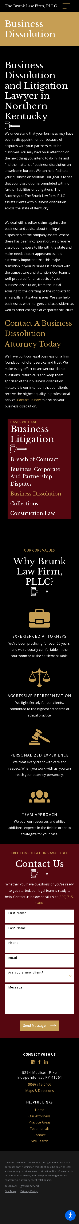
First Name (17, 913)
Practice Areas (40, 1122)
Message (15, 987)
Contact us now (29, 400)
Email (12, 958)
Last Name (17, 928)
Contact (40, 1135)
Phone (13, 943)
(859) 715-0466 (39, 1084)
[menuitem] (39, 459)
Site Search (39, 1141)
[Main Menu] (66, 6)
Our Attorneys (39, 1116)
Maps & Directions (39, 1090)
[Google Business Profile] (33, 1062)
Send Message (39, 1025)
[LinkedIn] (46, 1062)
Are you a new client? (25, 972)
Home (39, 1109)
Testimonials (40, 1128)
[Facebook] (39, 1062)
